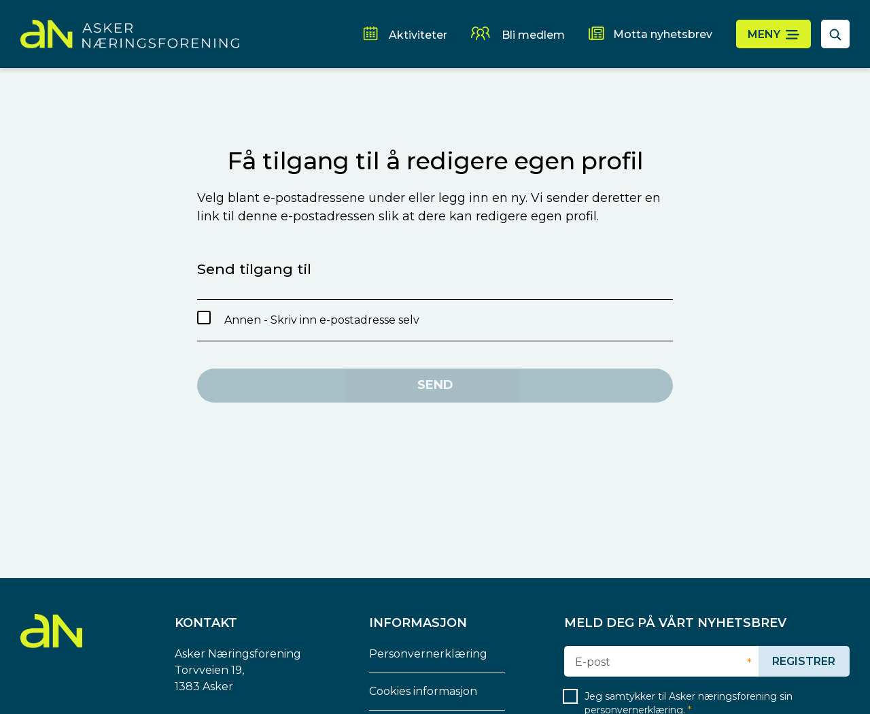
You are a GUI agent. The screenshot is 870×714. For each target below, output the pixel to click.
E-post (592, 662)
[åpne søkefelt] (835, 34)
